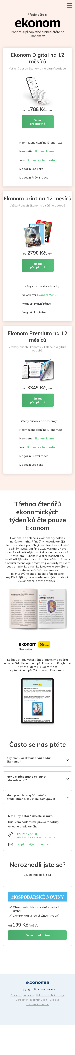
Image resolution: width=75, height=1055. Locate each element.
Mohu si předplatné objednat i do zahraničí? (26, 778)
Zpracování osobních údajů (32, 999)
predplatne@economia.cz (32, 844)
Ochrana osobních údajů (50, 995)
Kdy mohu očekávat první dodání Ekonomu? (29, 759)
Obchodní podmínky (22, 995)
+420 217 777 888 (26, 834)
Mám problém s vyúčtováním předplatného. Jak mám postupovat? (32, 797)
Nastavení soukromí (37, 1004)
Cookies (54, 999)
